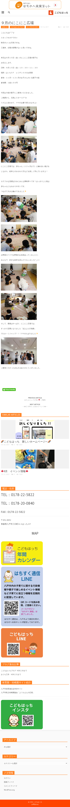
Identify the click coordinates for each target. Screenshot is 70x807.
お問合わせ (35, 804)
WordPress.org (9, 790)
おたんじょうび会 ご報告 (35, 400)
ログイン (7, 778)
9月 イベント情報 (14, 471)
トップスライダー (32, 27)
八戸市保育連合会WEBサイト (12, 689)
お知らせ (5, 27)
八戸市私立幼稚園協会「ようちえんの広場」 (17, 692)
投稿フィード (9, 782)
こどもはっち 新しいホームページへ (26, 441)
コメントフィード (10, 786)
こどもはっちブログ (17, 27)
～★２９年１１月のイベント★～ (35, 406)
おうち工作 (5, 674)
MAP (35, 533)
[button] (9, 12)
